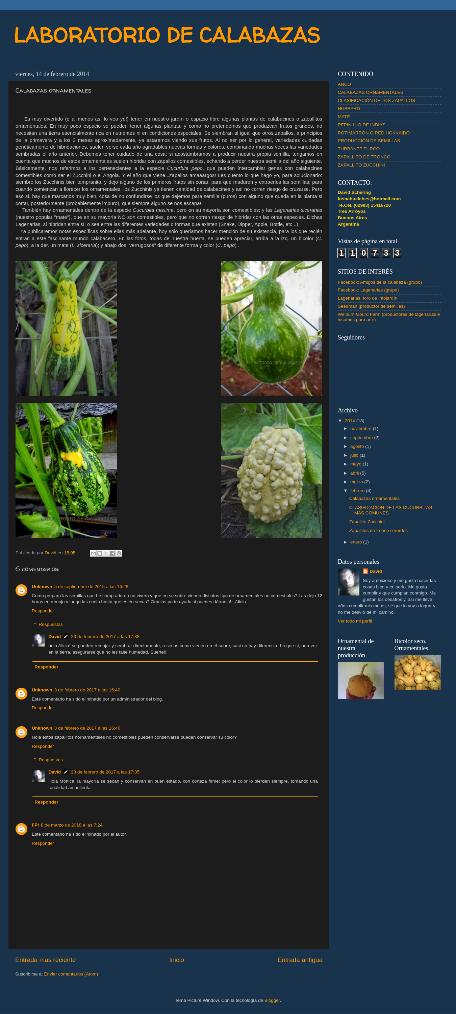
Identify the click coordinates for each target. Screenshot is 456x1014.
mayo (356, 463)
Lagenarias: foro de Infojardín (367, 298)
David (55, 636)
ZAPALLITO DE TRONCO (364, 156)
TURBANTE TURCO (359, 148)
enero (356, 541)
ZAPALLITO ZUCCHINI (361, 165)
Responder (43, 610)
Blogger (272, 1000)
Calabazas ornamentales (374, 498)
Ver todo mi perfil (355, 621)
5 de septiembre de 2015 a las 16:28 (91, 586)
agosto (357, 446)
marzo (357, 481)
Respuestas (51, 624)
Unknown (42, 586)
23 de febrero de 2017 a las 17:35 (105, 772)
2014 (350, 420)
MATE (344, 116)
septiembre (362, 437)
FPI (35, 825)
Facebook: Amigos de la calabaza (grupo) (380, 282)
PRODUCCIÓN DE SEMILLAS (369, 140)
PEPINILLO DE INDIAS (361, 124)
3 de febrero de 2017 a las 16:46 (87, 728)
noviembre (361, 428)
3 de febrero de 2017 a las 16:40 (87, 689)
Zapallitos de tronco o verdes (378, 530)
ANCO (344, 84)
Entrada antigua (300, 959)
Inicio (176, 959)
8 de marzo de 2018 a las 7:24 (71, 825)
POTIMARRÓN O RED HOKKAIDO (374, 132)
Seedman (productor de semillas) (371, 306)
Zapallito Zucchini (367, 521)
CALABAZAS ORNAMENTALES (370, 92)
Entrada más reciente (45, 959)
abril (355, 473)
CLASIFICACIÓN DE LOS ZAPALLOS (376, 100)
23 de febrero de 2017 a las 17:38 (105, 636)
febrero (358, 490)
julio (355, 455)
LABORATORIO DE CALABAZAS (167, 35)
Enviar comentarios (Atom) (71, 974)
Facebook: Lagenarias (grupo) (368, 290)
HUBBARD (349, 108)
